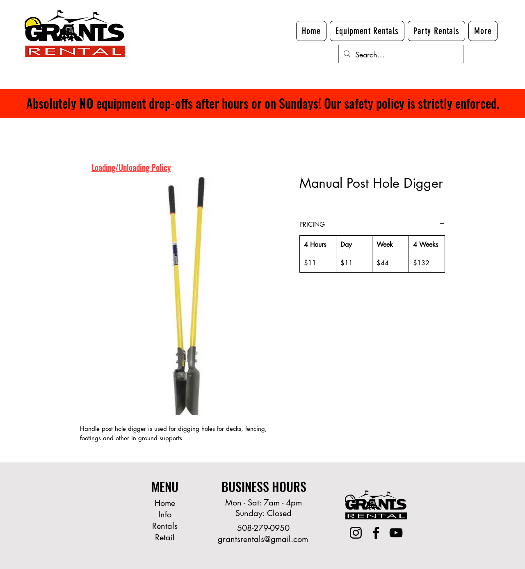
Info (164, 514)
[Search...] (400, 55)
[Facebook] (376, 533)
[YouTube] (396, 533)
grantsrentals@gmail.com (263, 539)
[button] (483, 31)
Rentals (165, 526)
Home (165, 503)
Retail (165, 537)
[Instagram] (356, 533)
